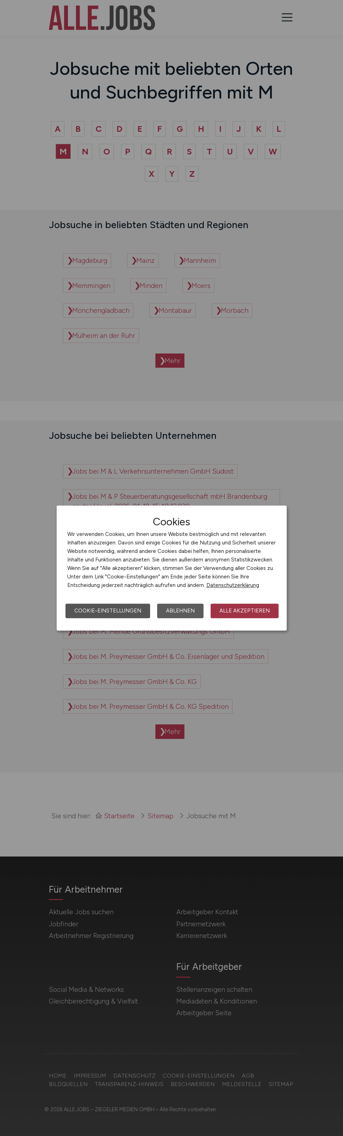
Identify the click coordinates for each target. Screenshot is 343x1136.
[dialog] (172, 568)
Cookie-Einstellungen (107, 610)
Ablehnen (180, 610)
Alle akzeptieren (244, 610)
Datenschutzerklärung (232, 585)
